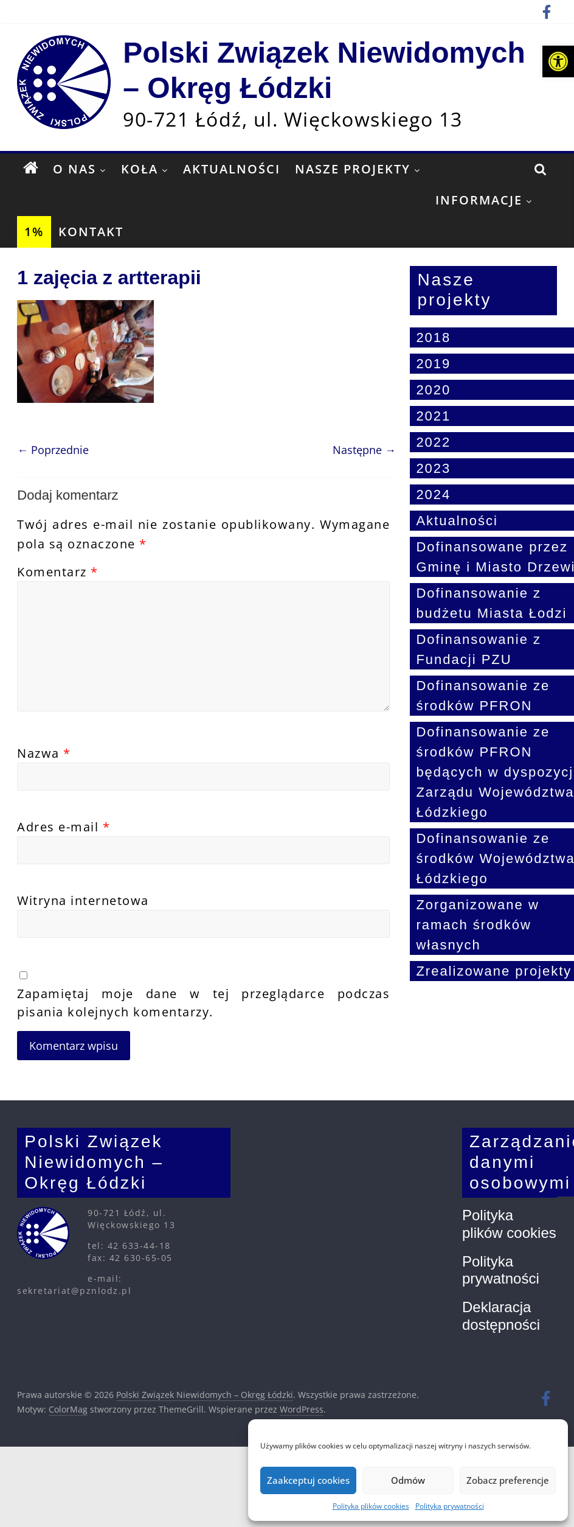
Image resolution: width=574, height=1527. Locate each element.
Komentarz (58, 572)
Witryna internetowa (83, 900)
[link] (558, 61)
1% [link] (34, 231)
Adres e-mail (63, 827)
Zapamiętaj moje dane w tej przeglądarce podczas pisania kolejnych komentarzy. (203, 1002)
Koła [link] (139, 169)
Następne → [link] (364, 449)
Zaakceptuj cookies (308, 1480)
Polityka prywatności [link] (449, 1506)
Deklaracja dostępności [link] (501, 1316)
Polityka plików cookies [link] (371, 1506)
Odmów (408, 1480)
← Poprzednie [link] (53, 449)
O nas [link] (74, 169)
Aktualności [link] (231, 169)
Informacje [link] (478, 200)
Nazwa (44, 753)
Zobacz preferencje (507, 1480)
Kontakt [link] (90, 231)
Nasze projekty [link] (352, 169)
